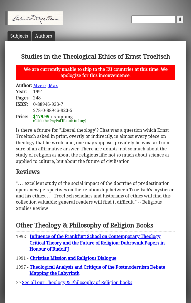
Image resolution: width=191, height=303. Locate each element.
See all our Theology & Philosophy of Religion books (77, 282)
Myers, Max (45, 85)
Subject (19, 36)
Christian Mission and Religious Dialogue (73, 258)
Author (43, 36)
